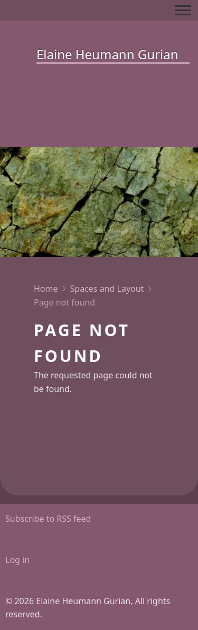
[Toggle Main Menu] (183, 10)
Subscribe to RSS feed (48, 518)
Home (46, 288)
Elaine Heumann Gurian (107, 54)
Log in (17, 560)
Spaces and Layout (107, 288)
